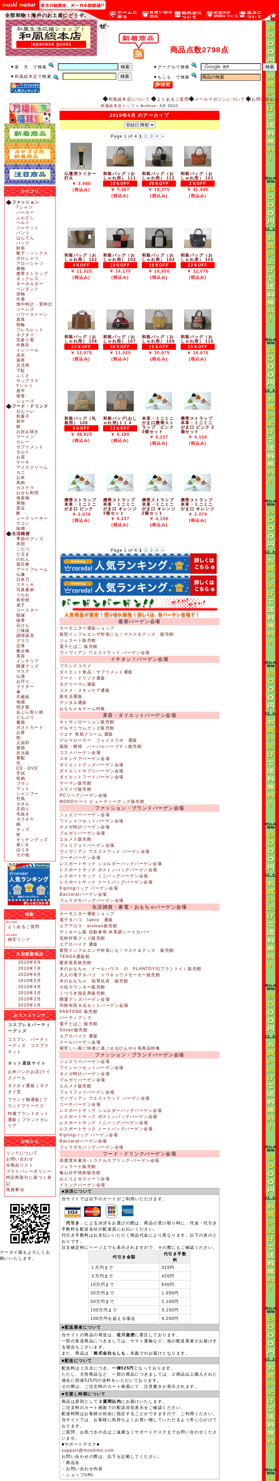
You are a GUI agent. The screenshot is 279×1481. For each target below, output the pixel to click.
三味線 (23, 630)
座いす (23, 844)
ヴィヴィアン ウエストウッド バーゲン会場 (105, 652)
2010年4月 (30, 986)
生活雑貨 (21, 533)
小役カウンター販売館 (82, 987)
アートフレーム (32, 569)
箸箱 (21, 747)
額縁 (21, 615)
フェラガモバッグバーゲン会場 (92, 900)
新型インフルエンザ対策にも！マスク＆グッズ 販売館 (117, 634)
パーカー (25, 212)
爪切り (23, 809)
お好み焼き (27, 431)
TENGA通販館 (75, 956)
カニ (21, 472)
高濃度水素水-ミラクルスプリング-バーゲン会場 (110, 1160)
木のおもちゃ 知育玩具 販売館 (94, 981)
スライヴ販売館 (76, 789)
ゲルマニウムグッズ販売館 (87, 728)
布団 (21, 543)
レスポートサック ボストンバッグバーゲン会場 (109, 869)
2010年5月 (30, 980)
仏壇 (21, 676)
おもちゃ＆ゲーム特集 (82, 708)
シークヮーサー (32, 518)
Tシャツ (24, 207)
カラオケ (25, 819)
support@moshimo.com (88, 1450)
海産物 (23, 498)
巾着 (21, 299)
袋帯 (21, 360)
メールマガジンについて (220, 99)
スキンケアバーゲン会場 (85, 758)
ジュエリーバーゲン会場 (85, 814)
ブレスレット (30, 329)
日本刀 (23, 579)
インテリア (27, 661)
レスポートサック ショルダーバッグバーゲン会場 (111, 863)
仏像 (21, 574)
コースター (27, 610)
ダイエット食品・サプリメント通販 (96, 672)
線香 (21, 620)
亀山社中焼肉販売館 (80, 1172)
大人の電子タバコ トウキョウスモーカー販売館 (110, 974)
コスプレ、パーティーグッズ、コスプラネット (28, 1045)
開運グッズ (27, 666)
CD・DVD (27, 768)
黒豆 (21, 508)
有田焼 (23, 600)
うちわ (23, 594)
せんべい (25, 411)
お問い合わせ (265, 99)
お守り (23, 681)
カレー (23, 442)
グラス (23, 640)
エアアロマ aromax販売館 (88, 926)
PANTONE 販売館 (79, 1011)
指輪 (21, 324)
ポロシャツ (27, 258)
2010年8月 (30, 962)
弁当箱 (23, 753)
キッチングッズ (32, 839)
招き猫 (23, 707)
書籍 (21, 722)
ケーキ (23, 462)
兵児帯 (23, 365)
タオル (23, 804)
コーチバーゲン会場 (80, 857)
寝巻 (21, 396)
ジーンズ (25, 309)
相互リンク (19, 939)
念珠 (21, 645)
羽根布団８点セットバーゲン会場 (94, 1005)
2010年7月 (30, 968)
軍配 (21, 758)
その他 (23, 855)
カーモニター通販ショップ (87, 628)
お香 (21, 732)
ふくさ (23, 375)
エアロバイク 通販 (79, 944)
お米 (21, 477)
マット (23, 788)
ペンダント (27, 289)
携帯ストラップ (32, 273)
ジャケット (27, 227)
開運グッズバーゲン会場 (85, 999)
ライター (25, 686)
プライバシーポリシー (29, 1171)
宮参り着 (25, 340)
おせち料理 (27, 492)
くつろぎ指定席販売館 (82, 993)
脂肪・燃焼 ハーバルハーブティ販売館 (101, 746)
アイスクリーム (32, 467)
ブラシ (23, 783)
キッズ (23, 829)
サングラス (27, 380)
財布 (21, 248)
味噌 (21, 528)
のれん (23, 559)
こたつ (23, 549)
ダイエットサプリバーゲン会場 (92, 771)
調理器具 (25, 635)
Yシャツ (24, 385)
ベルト (23, 222)
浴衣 (21, 355)
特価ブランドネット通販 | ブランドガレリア (28, 1119)
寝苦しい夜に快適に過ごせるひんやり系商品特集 (110, 1048)
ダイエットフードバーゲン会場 (92, 777)
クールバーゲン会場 (80, 1042)
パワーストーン (32, 314)
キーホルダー (30, 283)
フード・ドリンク (30, 406)
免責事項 (15, 1189)
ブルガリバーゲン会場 (82, 833)
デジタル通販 (73, 702)
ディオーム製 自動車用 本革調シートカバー (105, 932)
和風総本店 (26, 76)
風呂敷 (23, 564)
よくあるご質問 (173, 99)
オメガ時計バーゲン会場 (85, 827)
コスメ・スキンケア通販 (85, 690)
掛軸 (21, 294)
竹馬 (21, 798)
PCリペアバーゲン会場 (84, 795)
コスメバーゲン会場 (80, 752)
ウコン (23, 523)
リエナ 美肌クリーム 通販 (86, 734)
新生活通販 (71, 696)
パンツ (23, 232)
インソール (27, 350)
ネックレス (27, 278)
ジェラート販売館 (78, 640)
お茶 (21, 457)
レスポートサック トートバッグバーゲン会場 (106, 882)
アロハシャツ (30, 263)
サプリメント (30, 447)
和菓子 (23, 416)
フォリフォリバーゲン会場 (87, 845)
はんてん (25, 238)
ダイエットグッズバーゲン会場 (92, 764)
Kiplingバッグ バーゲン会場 (89, 888)
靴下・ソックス (32, 253)
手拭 (21, 773)
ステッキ (25, 584)
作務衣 (23, 345)
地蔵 (21, 702)
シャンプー (27, 793)
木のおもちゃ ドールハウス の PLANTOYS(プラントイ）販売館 (131, 968)
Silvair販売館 (74, 1030)
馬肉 (21, 482)
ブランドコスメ (76, 666)
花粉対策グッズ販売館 (82, 938)
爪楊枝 (23, 696)
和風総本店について (129, 99)
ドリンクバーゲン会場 (82, 1185)
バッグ (23, 243)
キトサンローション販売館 (87, 722)
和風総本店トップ (118, 106)
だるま (23, 554)
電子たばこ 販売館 (79, 646)
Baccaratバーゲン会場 (83, 894)
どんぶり (25, 717)
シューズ (25, 401)
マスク (23, 671)
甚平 (21, 391)
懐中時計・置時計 (34, 304)
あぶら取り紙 (30, 712)
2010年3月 (30, 993)
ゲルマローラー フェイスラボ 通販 (98, 740)
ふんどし (25, 217)
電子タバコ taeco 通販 (86, 919)
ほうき (23, 849)
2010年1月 (30, 1005)
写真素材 (25, 589)
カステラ (25, 487)
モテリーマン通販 (78, 684)
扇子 (21, 605)
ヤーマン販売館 (76, 783)
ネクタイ (25, 334)
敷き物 (23, 651)
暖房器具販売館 (76, 962)
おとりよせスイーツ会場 (85, 1178)
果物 (21, 503)
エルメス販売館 (76, 839)
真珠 (21, 319)
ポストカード (30, 727)
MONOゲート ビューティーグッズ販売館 (102, 801)
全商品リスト (20, 1165)
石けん (23, 625)
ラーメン (25, 436)
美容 (21, 656)
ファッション (25, 202)
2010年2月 (30, 999)
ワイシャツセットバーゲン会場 (92, 821)
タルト (23, 452)
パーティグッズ (76, 1017)
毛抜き (23, 814)
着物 (21, 268)
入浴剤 (23, 742)
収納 (21, 778)
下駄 (21, 370)
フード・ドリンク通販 (82, 678)
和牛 (21, 421)
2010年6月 (30, 974)
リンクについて (22, 1153)
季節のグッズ (30, 538)
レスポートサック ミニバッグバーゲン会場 (104, 876)
